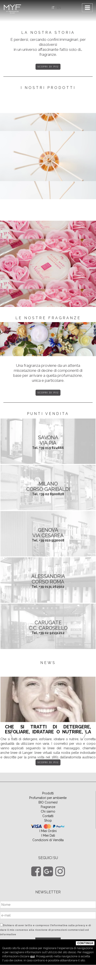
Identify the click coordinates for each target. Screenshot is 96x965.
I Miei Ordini (48, 831)
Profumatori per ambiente (48, 798)
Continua (85, 943)
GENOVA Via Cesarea (48, 532)
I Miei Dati (48, 835)
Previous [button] (11, 727)
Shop (48, 820)
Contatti (47, 816)
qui (32, 956)
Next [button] (84, 727)
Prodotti (48, 793)
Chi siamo (48, 811)
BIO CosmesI (48, 802)
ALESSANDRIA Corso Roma (48, 579)
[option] (48, 724)
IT (53, 8)
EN (59, 8)
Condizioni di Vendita (48, 840)
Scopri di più (48, 66)
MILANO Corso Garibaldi (48, 486)
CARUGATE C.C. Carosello (48, 625)
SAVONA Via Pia (48, 440)
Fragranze (48, 807)
